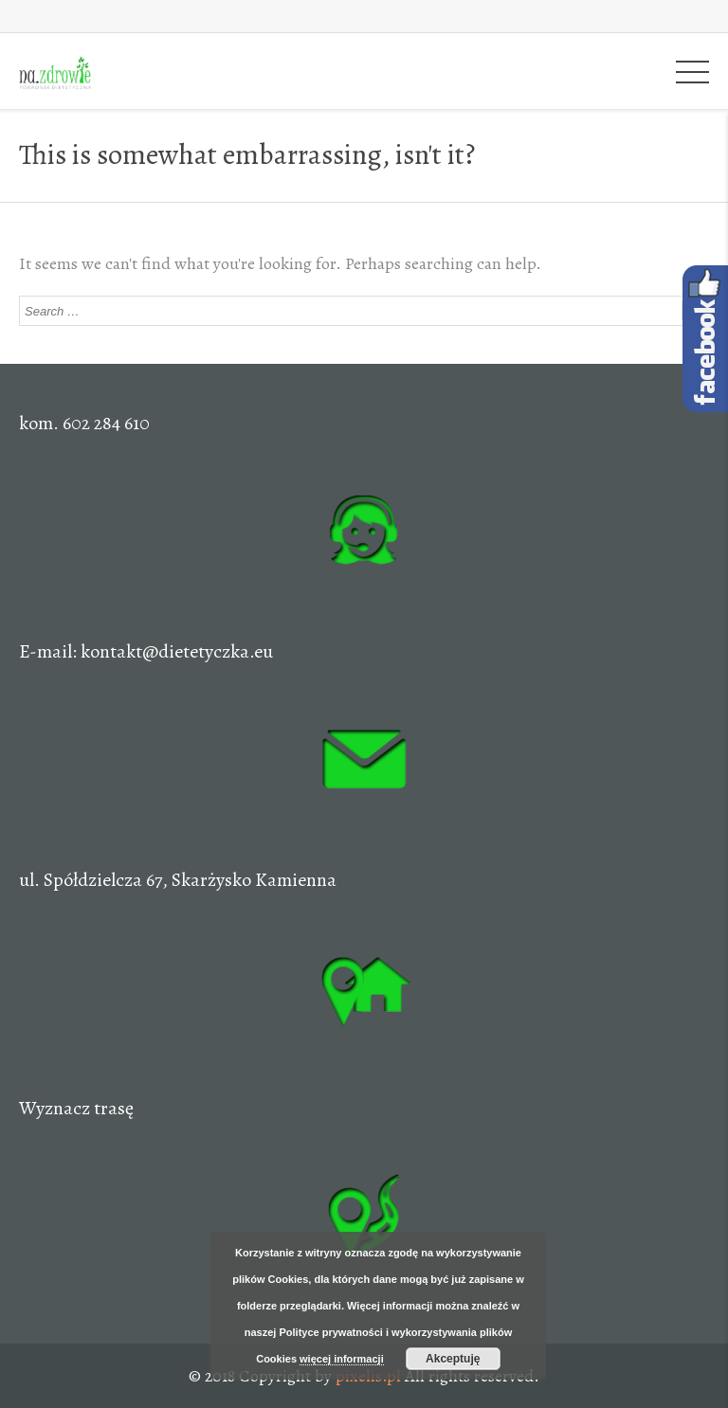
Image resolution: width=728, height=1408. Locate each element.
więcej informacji (342, 1358)
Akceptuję (453, 1358)
